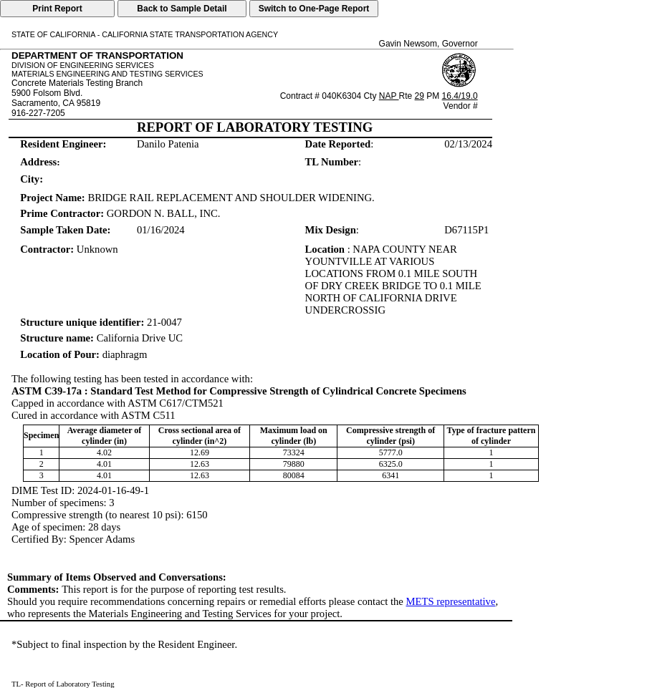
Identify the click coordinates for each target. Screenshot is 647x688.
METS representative (450, 601)
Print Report (57, 9)
